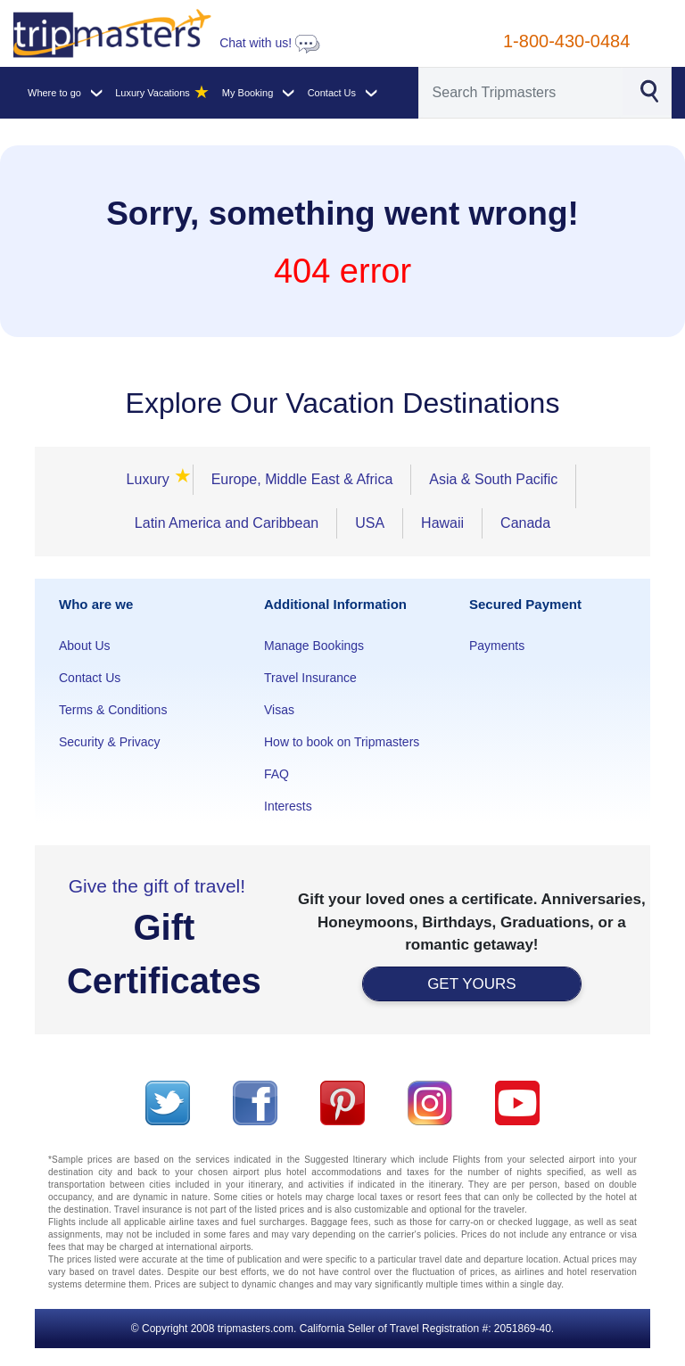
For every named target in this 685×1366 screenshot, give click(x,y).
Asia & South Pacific (493, 479)
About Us (85, 645)
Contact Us (89, 678)
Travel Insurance (310, 678)
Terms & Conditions (113, 710)
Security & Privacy (110, 742)
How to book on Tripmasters (341, 742)
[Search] (521, 93)
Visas (279, 710)
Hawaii (442, 523)
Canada (525, 523)
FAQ (276, 774)
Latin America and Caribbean (226, 523)
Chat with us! (269, 43)
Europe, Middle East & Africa (302, 479)
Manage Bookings (314, 645)
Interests (288, 806)
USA (369, 523)
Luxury (151, 479)
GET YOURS (471, 983)
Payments (496, 645)
